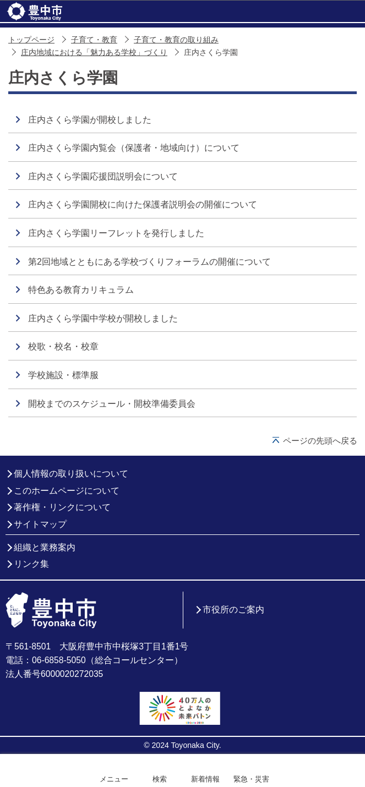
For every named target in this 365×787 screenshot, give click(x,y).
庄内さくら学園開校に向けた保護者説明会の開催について (142, 204)
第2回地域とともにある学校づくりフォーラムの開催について (149, 261)
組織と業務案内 (44, 547)
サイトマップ (40, 524)
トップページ (31, 40)
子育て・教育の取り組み (176, 40)
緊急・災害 (251, 779)
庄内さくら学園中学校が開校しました (103, 318)
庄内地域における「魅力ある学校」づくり (94, 52)
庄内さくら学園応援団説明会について (103, 176)
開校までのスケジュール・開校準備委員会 (111, 403)
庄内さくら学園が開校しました (89, 119)
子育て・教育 (94, 40)
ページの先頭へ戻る (320, 440)
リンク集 (31, 564)
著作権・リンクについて (62, 507)
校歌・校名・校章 (63, 346)
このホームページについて (66, 490)
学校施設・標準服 (63, 375)
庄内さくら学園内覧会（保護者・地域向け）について (133, 147)
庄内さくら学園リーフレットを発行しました (116, 233)
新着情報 (205, 779)
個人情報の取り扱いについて (71, 473)
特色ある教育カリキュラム (81, 289)
